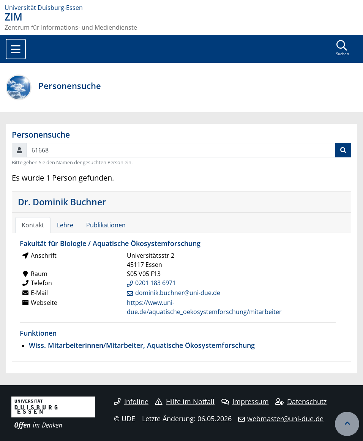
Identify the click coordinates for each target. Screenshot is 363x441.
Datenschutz (301, 401)
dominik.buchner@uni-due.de (177, 293)
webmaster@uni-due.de (285, 418)
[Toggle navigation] (16, 49)
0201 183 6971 (155, 283)
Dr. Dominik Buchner (62, 202)
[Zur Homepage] (181, 7)
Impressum (245, 401)
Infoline (131, 401)
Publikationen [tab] (106, 225)
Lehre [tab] (65, 225)
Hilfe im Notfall (185, 401)
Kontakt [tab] (33, 225)
